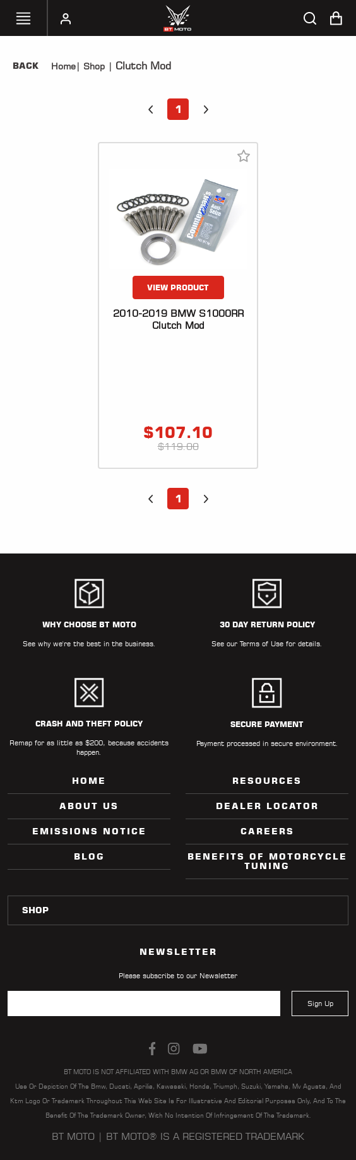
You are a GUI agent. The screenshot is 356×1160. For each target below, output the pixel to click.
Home (63, 66)
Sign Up (320, 1003)
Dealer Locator (267, 806)
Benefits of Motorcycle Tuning (267, 861)
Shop (92, 66)
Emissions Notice (89, 831)
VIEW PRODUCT (178, 287)
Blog (89, 856)
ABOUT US (89, 806)
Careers (267, 831)
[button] (150, 109)
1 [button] (178, 109)
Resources (267, 780)
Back (26, 65)
